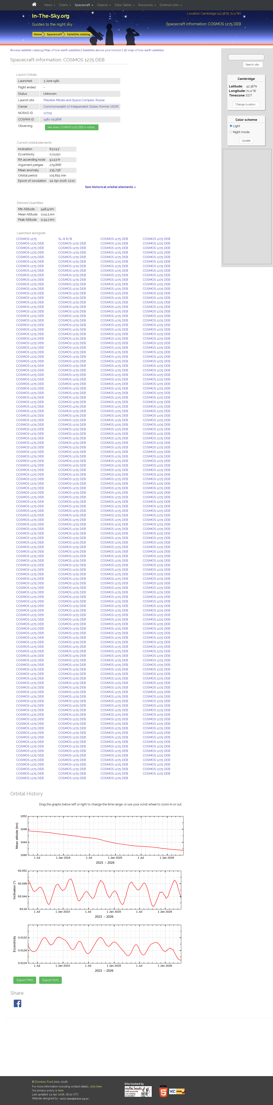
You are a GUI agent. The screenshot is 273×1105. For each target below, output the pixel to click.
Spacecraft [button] (83, 5)
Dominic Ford (44, 1081)
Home (38, 34)
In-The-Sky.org (50, 16)
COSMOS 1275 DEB (114, 239)
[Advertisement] (247, 206)
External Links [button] (170, 5)
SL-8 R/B (65, 239)
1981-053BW (52, 119)
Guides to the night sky (52, 24)
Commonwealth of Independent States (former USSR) (81, 106)
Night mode (239, 132)
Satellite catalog (78, 34)
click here (96, 1086)
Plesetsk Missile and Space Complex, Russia (73, 100)
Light (235, 126)
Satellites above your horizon (102, 50)
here (60, 1090)
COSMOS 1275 (26, 239)
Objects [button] (103, 5)
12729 (47, 113)
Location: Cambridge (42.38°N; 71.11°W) (214, 13)
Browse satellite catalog (26, 50)
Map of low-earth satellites (63, 50)
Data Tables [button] (123, 5)
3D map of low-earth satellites (144, 50)
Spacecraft (54, 34)
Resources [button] (146, 5)
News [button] (48, 5)
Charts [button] (64, 5)
